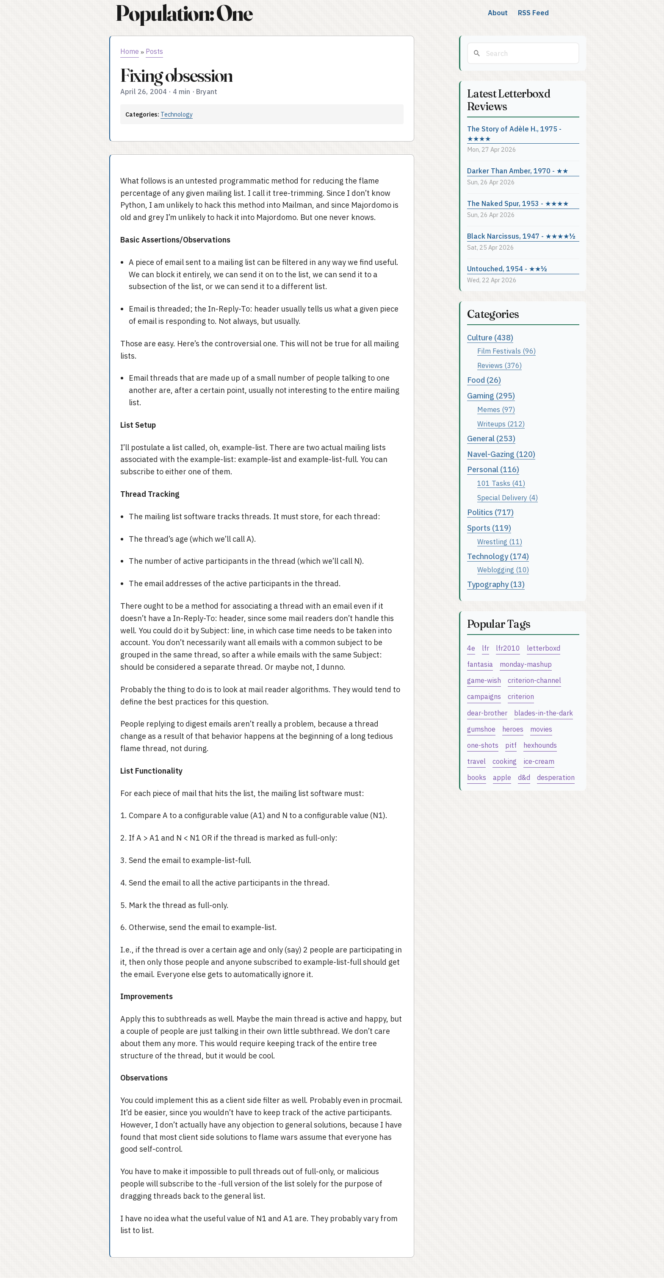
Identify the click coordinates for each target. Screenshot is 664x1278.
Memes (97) (496, 409)
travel (476, 761)
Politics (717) (490, 512)
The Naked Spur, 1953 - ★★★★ (518, 203)
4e (471, 647)
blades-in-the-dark (543, 712)
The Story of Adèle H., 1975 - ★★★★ (514, 133)
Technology (176, 114)
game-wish (484, 680)
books (476, 777)
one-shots (482, 745)
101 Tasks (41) (501, 483)
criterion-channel (534, 680)
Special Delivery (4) (507, 497)
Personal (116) (493, 469)
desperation (556, 777)
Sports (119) (489, 528)
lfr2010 (508, 647)
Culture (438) (490, 337)
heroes (512, 728)
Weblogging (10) (503, 569)
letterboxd (543, 647)
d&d (524, 777)
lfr (485, 647)
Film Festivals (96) (506, 350)
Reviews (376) (499, 365)
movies (541, 728)
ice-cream (538, 761)
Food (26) (484, 380)
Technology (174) (498, 556)
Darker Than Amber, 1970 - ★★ (517, 170)
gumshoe (481, 728)
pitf (511, 745)
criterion (521, 696)
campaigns (484, 696)
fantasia (480, 664)
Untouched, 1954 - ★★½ (507, 268)
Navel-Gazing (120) (501, 454)
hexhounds (540, 745)
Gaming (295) (491, 396)
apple (502, 777)
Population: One (183, 13)
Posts (154, 51)
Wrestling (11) (499, 541)
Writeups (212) (501, 423)
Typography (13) (496, 584)
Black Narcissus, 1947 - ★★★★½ (521, 235)
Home (129, 51)
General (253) (491, 438)
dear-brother (487, 712)
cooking (504, 761)
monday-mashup (526, 664)
